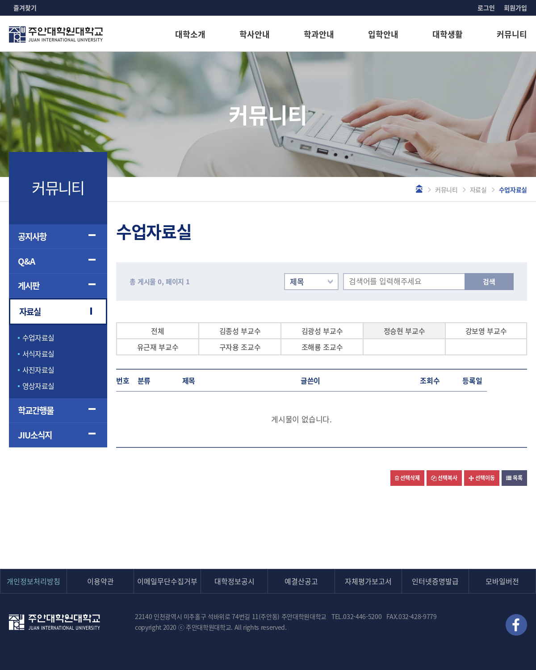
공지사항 (32, 236)
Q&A (26, 261)
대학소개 (190, 34)
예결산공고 (301, 581)
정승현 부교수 (404, 330)
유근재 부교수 (158, 346)
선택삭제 (407, 478)
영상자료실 (38, 385)
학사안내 (254, 34)
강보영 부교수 (486, 330)
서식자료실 (38, 353)
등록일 (472, 380)
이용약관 (100, 581)
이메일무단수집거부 (167, 581)
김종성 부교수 (240, 330)
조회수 (430, 380)
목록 (514, 478)
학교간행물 (36, 410)
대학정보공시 (234, 581)
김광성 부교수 (322, 330)
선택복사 (444, 478)
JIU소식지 (35, 435)
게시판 (28, 285)
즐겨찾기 (25, 7)
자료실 (478, 189)
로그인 (486, 7)
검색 (489, 282)
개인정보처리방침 (33, 581)
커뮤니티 (512, 34)
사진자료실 (38, 369)
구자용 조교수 (240, 346)
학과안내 (319, 34)
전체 (157, 330)
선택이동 (482, 478)
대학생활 (447, 34)
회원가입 (515, 7)
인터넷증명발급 (435, 581)
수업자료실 (38, 337)
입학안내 (383, 34)
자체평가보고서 (368, 581)
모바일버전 (502, 581)
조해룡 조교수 (322, 346)
